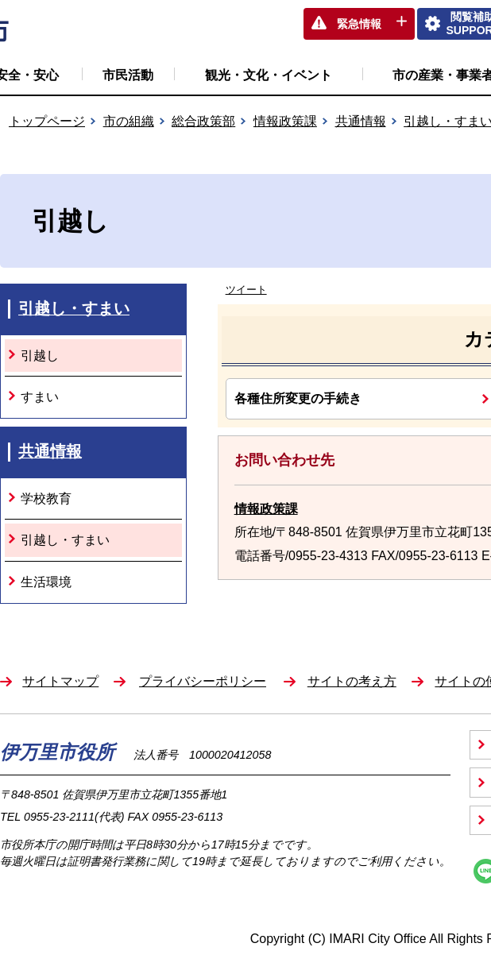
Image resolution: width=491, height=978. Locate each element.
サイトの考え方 (351, 681)
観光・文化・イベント (268, 75)
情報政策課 (285, 121)
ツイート (246, 290)
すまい (40, 397)
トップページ (47, 121)
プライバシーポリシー (202, 681)
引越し (40, 355)
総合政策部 (203, 121)
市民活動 (127, 75)
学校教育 (46, 498)
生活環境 (46, 582)
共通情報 (360, 121)
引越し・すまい (74, 308)
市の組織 (128, 121)
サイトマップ (60, 681)
